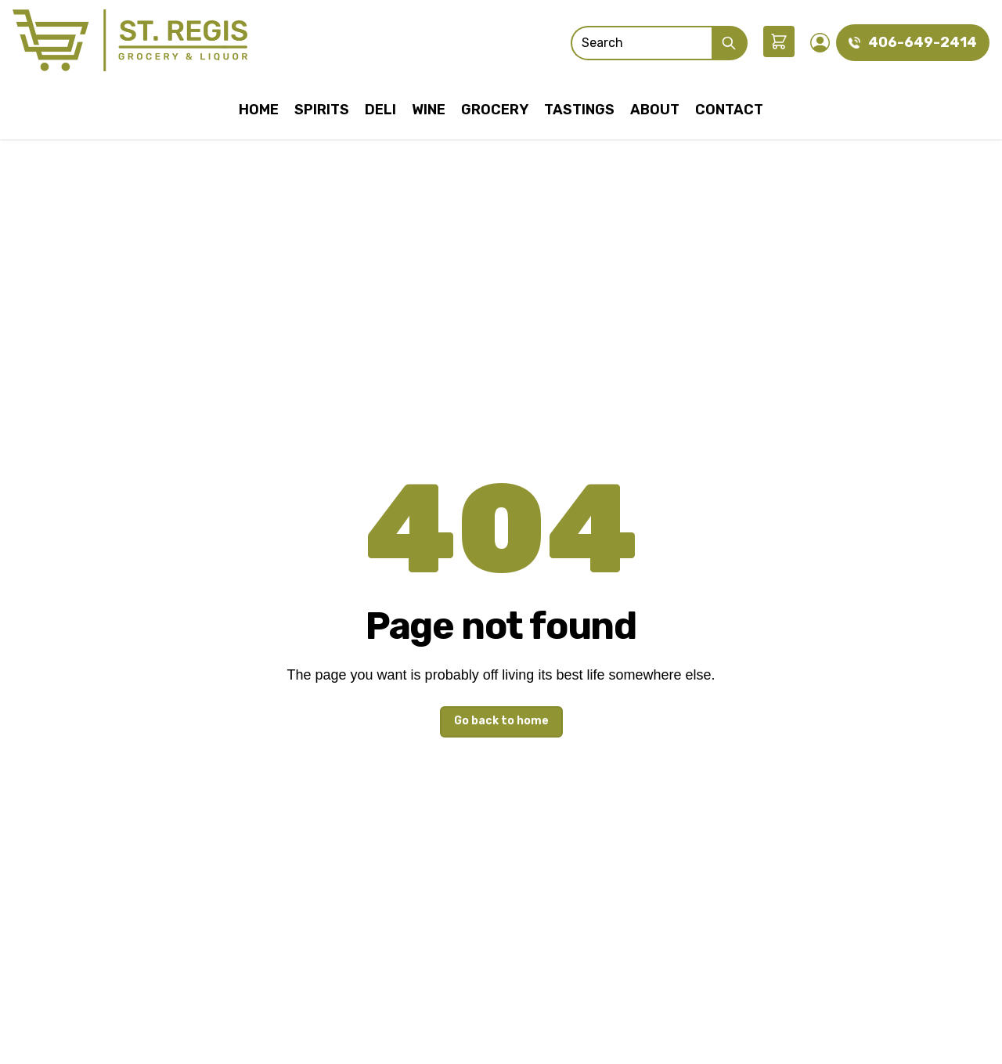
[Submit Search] (730, 43)
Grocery (494, 109)
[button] (779, 41)
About (654, 109)
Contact (729, 109)
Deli (380, 109)
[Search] (641, 43)
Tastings (579, 109)
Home (259, 109)
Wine (428, 109)
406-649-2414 (922, 42)
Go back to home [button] (501, 720)
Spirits (321, 109)
